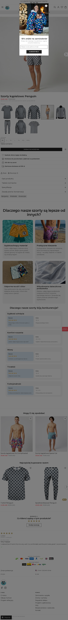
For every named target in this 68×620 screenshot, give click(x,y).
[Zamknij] (46, 6)
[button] (34, 310)
